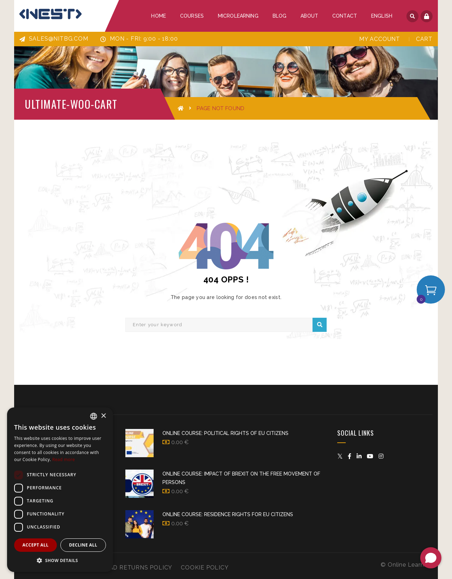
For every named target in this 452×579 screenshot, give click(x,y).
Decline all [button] (83, 545)
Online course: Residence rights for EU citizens (227, 514)
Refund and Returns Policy (125, 567)
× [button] (103, 416)
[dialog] (60, 489)
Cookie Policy (204, 567)
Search (319, 325)
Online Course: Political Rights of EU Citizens (225, 433)
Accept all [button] (36, 545)
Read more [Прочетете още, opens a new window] (63, 459)
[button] (60, 560)
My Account (379, 39)
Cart (424, 39)
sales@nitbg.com (53, 38)
